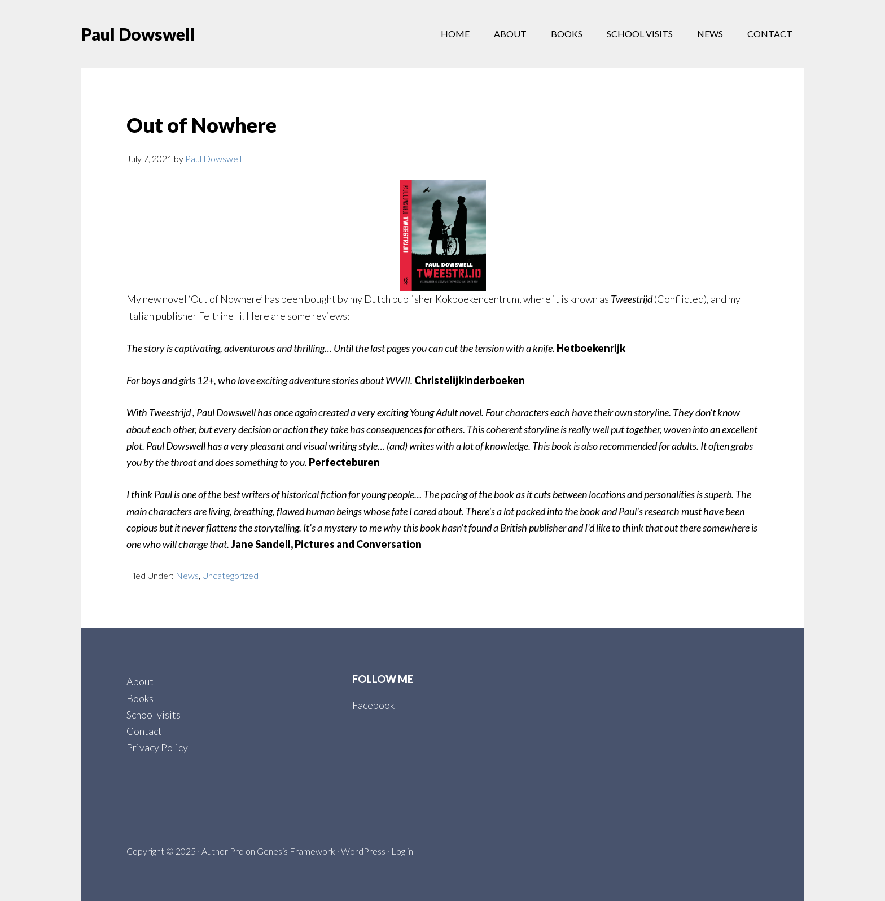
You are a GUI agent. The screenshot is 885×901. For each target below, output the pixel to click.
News (187, 575)
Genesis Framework (296, 851)
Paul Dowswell (138, 34)
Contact (144, 731)
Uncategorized (230, 575)
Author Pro (222, 851)
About (140, 681)
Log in (402, 851)
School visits (153, 714)
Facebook (373, 705)
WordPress (363, 851)
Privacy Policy (157, 747)
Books (140, 698)
